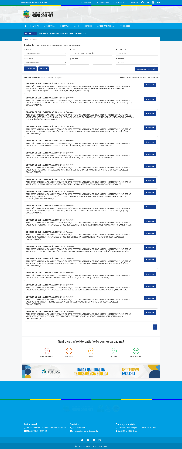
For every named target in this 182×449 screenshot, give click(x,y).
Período (74, 59)
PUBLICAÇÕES (125, 26)
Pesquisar (30, 69)
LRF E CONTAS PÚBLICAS (106, 26)
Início (26, 40)
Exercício (28, 59)
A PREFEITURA (50, 26)
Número (120, 59)
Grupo (27, 49)
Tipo (72, 49)
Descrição (121, 49)
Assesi (82, 446)
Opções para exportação (146, 69)
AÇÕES (77, 26)
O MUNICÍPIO (35, 26)
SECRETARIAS (65, 26)
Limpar (43, 69)
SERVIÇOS (88, 26)
